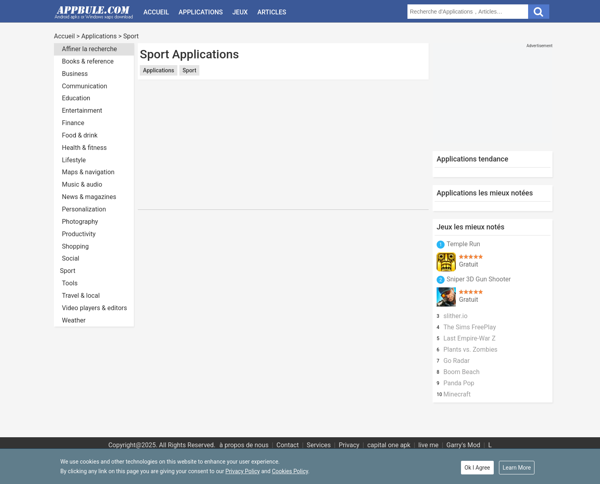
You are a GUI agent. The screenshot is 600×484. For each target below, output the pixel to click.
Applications (201, 12)
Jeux (240, 12)
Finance (73, 123)
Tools (69, 283)
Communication (84, 86)
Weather (73, 320)
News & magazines (89, 197)
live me (428, 445)
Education (76, 98)
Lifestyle (74, 160)
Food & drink (79, 135)
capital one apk (388, 445)
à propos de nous (243, 445)
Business (75, 74)
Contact (287, 445)
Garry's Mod (464, 445)
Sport (131, 36)
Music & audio (82, 184)
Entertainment (82, 110)
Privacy (349, 445)
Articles (271, 12)
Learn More (517, 467)
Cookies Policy (290, 471)
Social (70, 258)
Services (319, 445)
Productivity (78, 234)
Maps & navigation (88, 172)
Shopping (75, 246)
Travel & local (81, 295)
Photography (80, 221)
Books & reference (88, 61)
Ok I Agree (477, 467)
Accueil (156, 12)
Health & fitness (84, 147)
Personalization (84, 209)
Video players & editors (94, 308)
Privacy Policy (242, 471)
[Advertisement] (283, 87)
